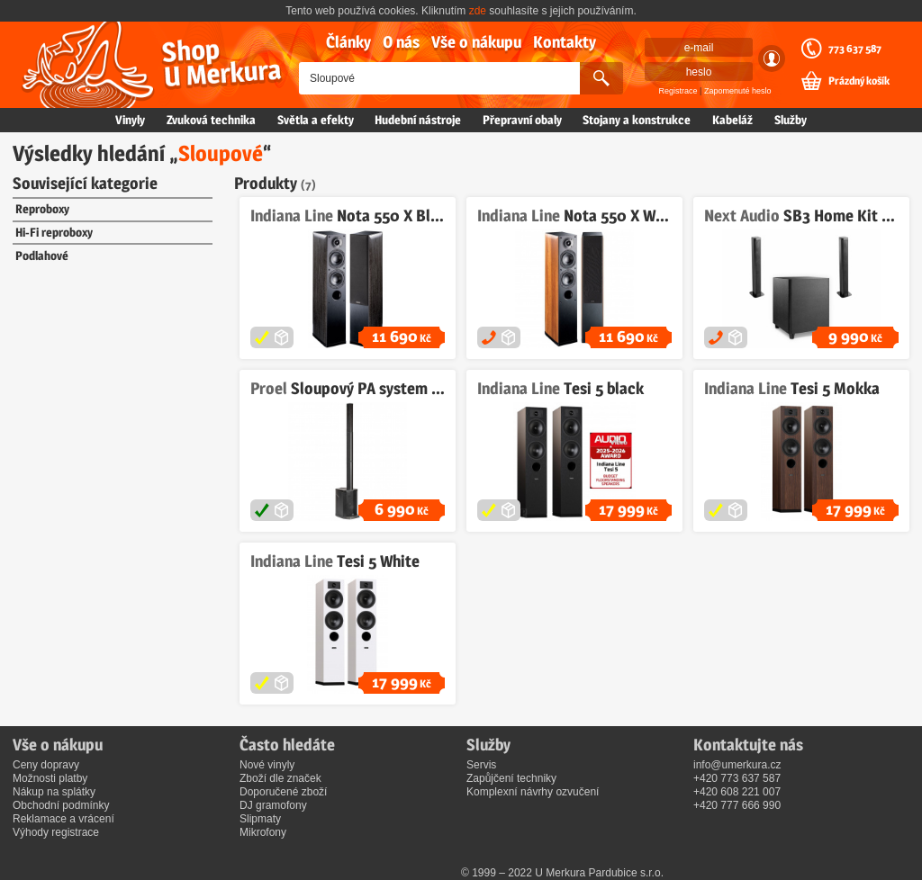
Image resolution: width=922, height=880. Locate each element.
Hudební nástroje (418, 119)
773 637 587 (854, 48)
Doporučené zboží (283, 792)
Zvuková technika (211, 119)
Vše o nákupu (476, 41)
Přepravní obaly (522, 119)
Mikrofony (263, 832)
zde (477, 10)
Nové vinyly (267, 765)
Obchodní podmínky (61, 805)
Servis (481, 765)
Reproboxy (42, 209)
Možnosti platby (50, 778)
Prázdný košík (859, 81)
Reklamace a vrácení (63, 819)
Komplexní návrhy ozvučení (532, 792)
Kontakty (564, 41)
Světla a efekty (315, 119)
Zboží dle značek (280, 778)
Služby (790, 119)
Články (348, 41)
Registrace (678, 90)
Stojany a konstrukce (637, 119)
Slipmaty (260, 819)
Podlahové (41, 255)
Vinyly (130, 119)
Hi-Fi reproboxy (54, 232)
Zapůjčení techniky (511, 778)
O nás (401, 41)
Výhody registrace (56, 832)
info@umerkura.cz (737, 765)
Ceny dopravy (46, 765)
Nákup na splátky (54, 792)
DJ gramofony (273, 805)
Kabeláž (732, 119)
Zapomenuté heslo (738, 90)
